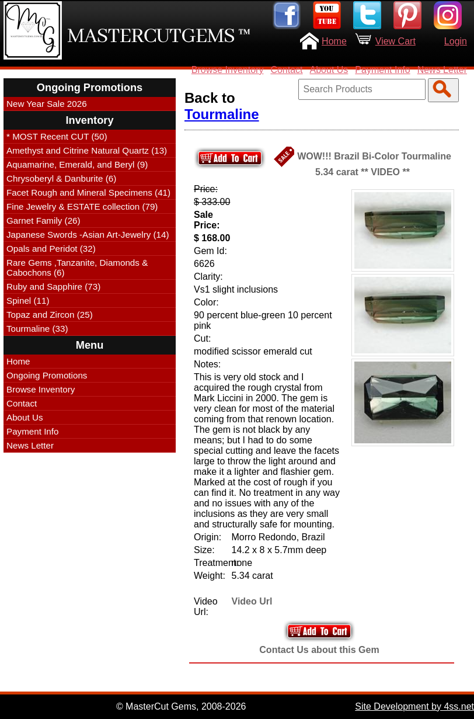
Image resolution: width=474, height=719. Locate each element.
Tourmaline (221, 114)
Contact (286, 70)
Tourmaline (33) (37, 329)
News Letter (442, 70)
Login (455, 41)
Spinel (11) (27, 300)
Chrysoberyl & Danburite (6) (61, 178)
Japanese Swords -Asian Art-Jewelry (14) (87, 234)
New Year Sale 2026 (46, 104)
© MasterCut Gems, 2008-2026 (181, 706)
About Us (329, 70)
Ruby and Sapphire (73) (53, 286)
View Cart (395, 41)
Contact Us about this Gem (319, 650)
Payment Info (382, 70)
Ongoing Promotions (46, 375)
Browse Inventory (227, 70)
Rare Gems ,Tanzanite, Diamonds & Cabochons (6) (77, 267)
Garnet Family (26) (43, 220)
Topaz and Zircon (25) (49, 314)
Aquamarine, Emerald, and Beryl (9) (77, 164)
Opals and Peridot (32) (51, 248)
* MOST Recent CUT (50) (56, 136)
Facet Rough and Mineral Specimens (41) (88, 192)
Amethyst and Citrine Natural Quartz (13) (86, 150)
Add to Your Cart (319, 631)
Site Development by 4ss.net (414, 706)
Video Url (252, 601)
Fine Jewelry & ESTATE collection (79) (82, 206)
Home (334, 41)
